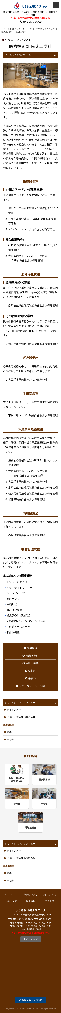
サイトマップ (30, 939)
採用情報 (30, 901)
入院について (50, 894)
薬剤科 (32, 670)
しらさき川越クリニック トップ (16, 29)
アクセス (49, 901)
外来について (30, 894)
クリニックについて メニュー (20, 55)
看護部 (10, 732)
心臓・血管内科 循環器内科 (21, 717)
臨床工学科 (32, 663)
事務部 (10, 739)
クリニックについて (45, 29)
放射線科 (32, 648)
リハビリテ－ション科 (32, 686)
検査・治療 (11, 901)
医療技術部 (6, 32)
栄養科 (32, 678)
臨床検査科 (32, 655)
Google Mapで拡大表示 (30, 999)
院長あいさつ (14, 710)
